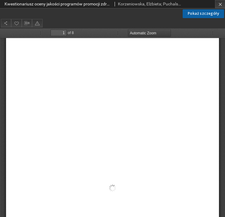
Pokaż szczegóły (203, 13)
